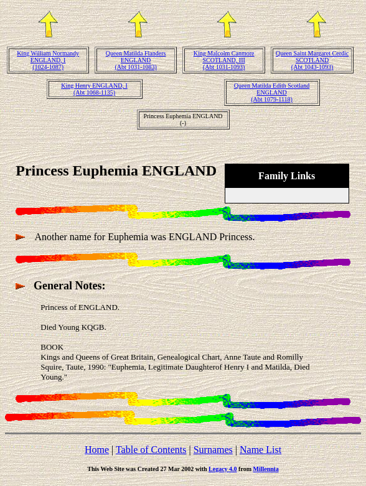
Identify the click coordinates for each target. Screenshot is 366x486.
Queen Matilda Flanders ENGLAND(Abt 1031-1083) (136, 60)
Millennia (266, 468)
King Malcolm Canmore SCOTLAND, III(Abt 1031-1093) (224, 60)
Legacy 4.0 (223, 468)
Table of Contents (151, 449)
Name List (260, 449)
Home (97, 449)
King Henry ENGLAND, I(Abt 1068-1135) (94, 89)
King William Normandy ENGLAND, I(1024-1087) (48, 60)
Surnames (213, 449)
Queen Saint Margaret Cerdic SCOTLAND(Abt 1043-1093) (312, 60)
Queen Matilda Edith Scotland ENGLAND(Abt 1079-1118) (271, 92)
